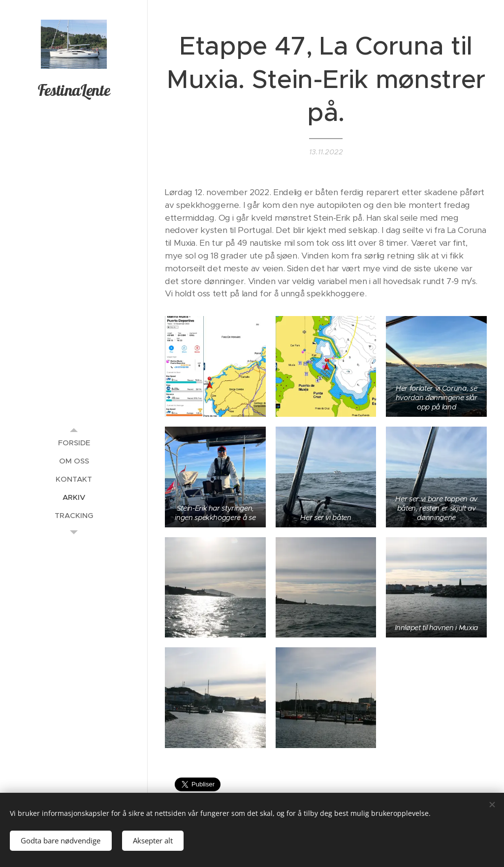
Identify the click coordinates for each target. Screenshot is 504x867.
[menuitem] (74, 442)
